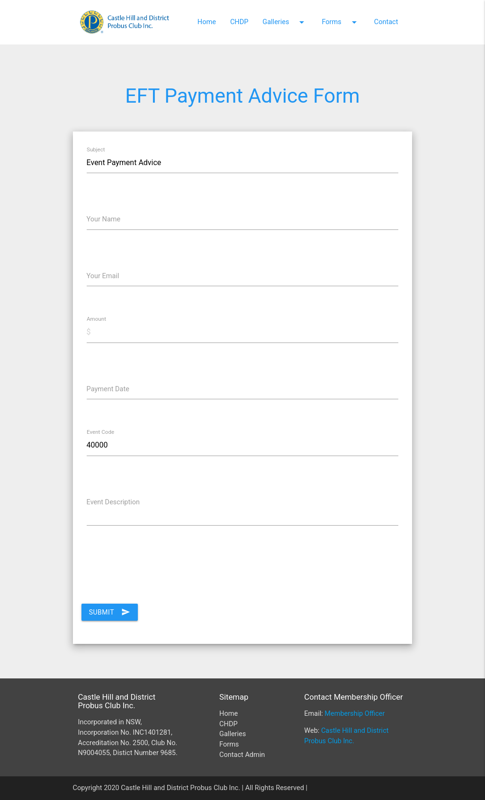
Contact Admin (242, 755)
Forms (340, 22)
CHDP (239, 22)
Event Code (100, 432)
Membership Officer (354, 714)
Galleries (284, 22)
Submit (109, 612)
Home (207, 22)
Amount (96, 319)
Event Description (113, 502)
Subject (96, 149)
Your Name (104, 219)
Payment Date (108, 389)
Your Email (103, 276)
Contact (386, 22)
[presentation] (153, 575)
